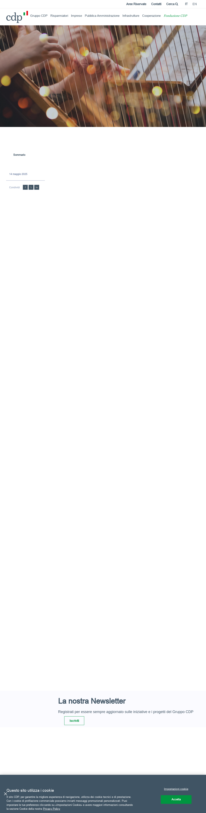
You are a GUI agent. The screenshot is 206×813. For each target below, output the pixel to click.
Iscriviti (74, 720)
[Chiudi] (5, 793)
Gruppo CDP (39, 15)
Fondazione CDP (175, 16)
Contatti (156, 4)
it (186, 4)
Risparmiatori (59, 15)
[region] (103, 794)
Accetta (176, 799)
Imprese (76, 15)
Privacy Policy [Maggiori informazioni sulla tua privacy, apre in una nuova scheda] (51, 808)
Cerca (172, 4)
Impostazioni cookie (176, 789)
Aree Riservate (136, 4)
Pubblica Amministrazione (102, 15)
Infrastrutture (130, 15)
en (195, 4)
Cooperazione (151, 15)
